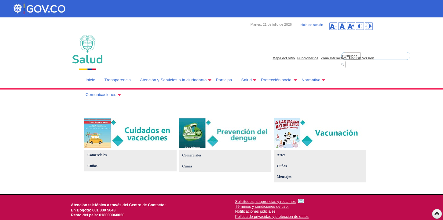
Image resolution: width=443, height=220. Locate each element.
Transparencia (117, 80)
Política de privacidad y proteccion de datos (272, 217)
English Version (361, 58)
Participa (224, 80)
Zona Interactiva (333, 58)
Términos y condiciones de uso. (262, 206)
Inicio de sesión (311, 25)
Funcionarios (307, 58)
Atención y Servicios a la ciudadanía (173, 80)
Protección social (276, 80)
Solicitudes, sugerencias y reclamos (265, 202)
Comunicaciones (101, 94)
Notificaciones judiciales (255, 211)
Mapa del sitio (284, 58)
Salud (246, 80)
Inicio (90, 80)
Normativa (311, 80)
